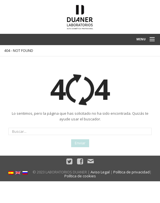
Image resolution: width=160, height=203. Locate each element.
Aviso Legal (100, 172)
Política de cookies (80, 175)
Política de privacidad (131, 172)
